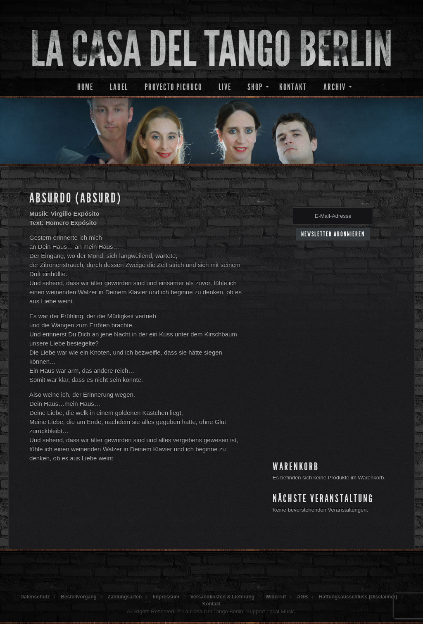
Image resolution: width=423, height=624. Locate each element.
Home (85, 87)
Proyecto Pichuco (173, 87)
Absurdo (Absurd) (75, 198)
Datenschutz (35, 597)
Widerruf (276, 597)
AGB (302, 597)
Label (119, 87)
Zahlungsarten (125, 597)
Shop (255, 87)
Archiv (334, 87)
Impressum (166, 597)
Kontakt (293, 87)
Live (225, 87)
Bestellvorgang (79, 597)
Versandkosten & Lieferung (222, 597)
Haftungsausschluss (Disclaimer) (358, 597)
